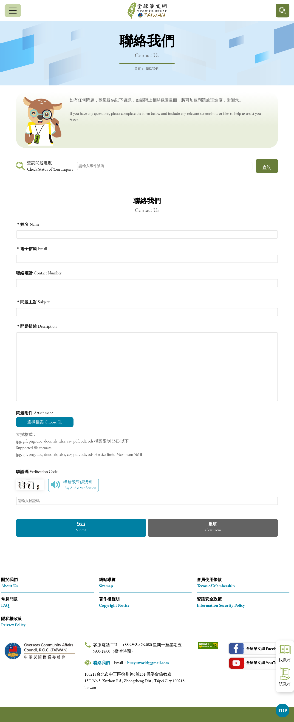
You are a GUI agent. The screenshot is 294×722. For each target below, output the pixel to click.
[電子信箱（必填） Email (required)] (147, 248)
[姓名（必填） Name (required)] (147, 224)
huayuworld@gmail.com (148, 662)
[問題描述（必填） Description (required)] (147, 326)
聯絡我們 (101, 662)
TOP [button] (282, 710)
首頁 (137, 69)
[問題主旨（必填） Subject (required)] (147, 302)
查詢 (266, 167)
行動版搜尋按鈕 (282, 10)
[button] (213, 528)
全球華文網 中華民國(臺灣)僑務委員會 (147, 10)
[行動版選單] (13, 10)
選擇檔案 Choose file (44, 422)
